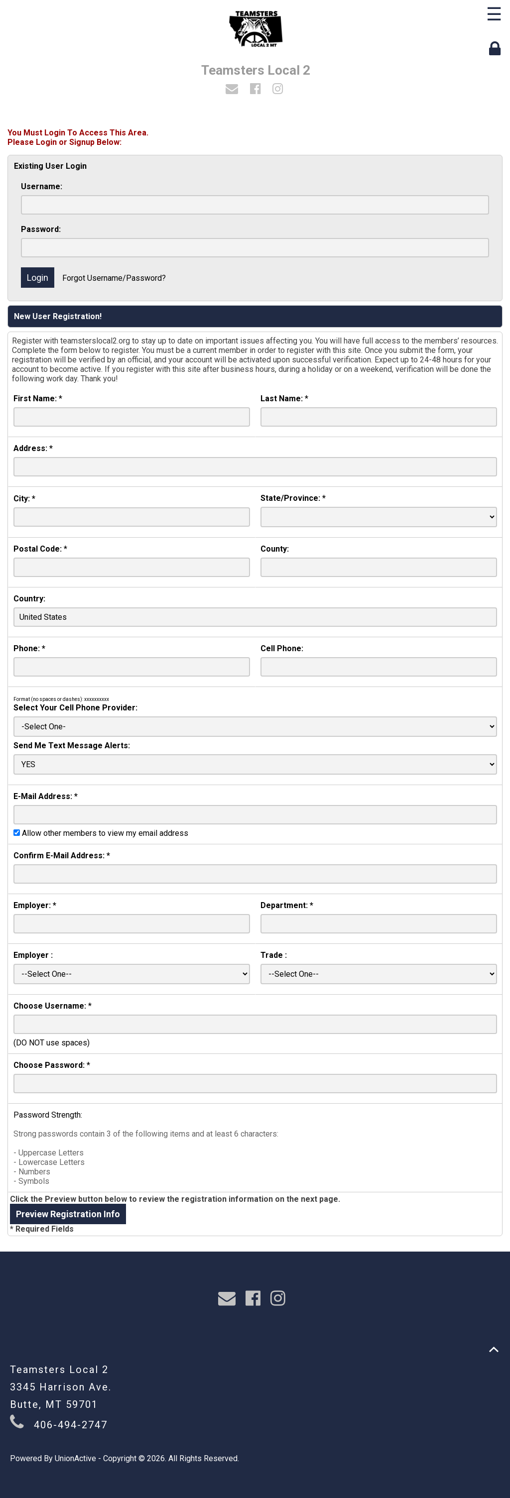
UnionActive (75, 1458)
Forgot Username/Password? (114, 278)
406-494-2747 (71, 1425)
